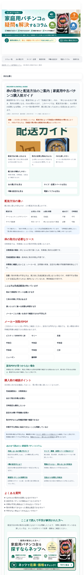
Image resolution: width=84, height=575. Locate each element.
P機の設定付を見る (15, 191)
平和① (8, 343)
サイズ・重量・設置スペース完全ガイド (59, 451)
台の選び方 (20, 59)
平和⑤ (34, 350)
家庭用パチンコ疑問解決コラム (12, 65)
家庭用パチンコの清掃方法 (17, 477)
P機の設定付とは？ (15, 464)
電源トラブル (65, 59)
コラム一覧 (9, 59)
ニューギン (10, 357)
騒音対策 (42, 59)
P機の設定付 (53, 59)
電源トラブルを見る (52, 191)
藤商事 (34, 357)
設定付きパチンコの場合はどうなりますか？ (23, 501)
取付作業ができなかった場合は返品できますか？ (25, 507)
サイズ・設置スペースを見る (55, 184)
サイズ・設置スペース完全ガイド (47, 434)
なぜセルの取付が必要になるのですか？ (22, 497)
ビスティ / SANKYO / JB (15, 335)
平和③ (59, 343)
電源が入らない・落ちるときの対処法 (42, 437)
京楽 (58, 335)
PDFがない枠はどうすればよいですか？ (22, 511)
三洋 (58, 350)
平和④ (8, 350)
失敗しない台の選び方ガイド (18, 451)
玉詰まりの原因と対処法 (53, 477)
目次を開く (7, 76)
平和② (34, 343)
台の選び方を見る (15, 184)
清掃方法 (76, 59)
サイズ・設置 (31, 59)
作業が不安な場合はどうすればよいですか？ (23, 504)
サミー (34, 335)
